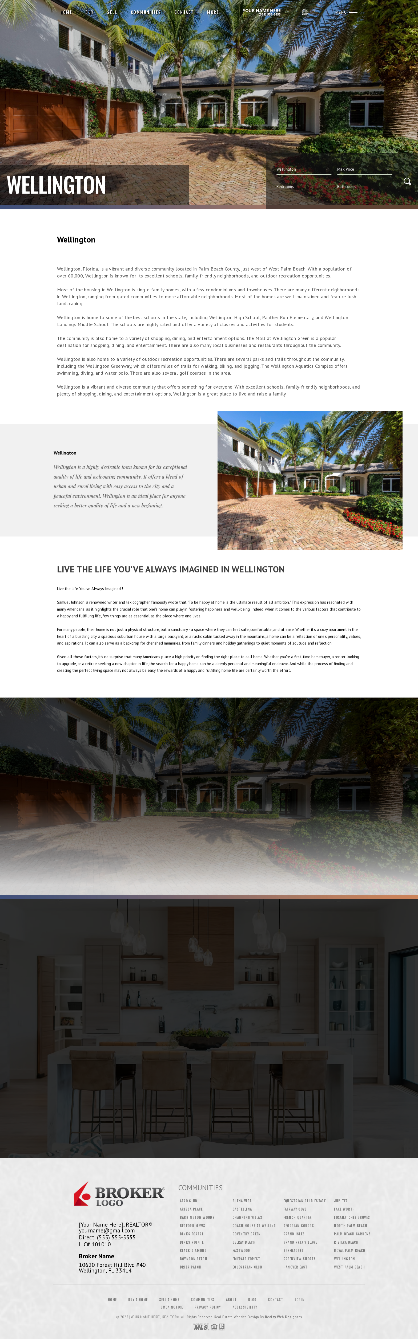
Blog (252, 1300)
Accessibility (245, 1307)
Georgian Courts (298, 1226)
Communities (146, 12)
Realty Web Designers (283, 1317)
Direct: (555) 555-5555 (107, 1237)
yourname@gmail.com (107, 1230)
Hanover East (295, 1267)
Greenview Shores (299, 1259)
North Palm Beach (350, 1226)
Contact (184, 12)
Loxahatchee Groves (352, 1217)
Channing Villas (247, 1217)
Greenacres (293, 1250)
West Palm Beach (349, 1267)
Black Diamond (193, 1250)
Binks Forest (192, 1234)
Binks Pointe (192, 1242)
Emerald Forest (246, 1259)
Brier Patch (191, 1267)
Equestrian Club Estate (304, 1201)
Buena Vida (242, 1201)
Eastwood (241, 1250)
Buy (90, 12)
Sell (112, 12)
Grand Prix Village (300, 1242)
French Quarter (297, 1217)
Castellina (242, 1209)
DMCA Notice (171, 1307)
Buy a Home (138, 1300)
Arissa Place (191, 1209)
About (231, 1300)
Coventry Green (246, 1234)
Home (67, 12)
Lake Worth (344, 1209)
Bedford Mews (193, 1226)
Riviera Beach (346, 1242)
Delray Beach (244, 1242)
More (213, 12)
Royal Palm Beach (349, 1250)
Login (300, 1300)
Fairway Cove (295, 1209)
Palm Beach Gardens (352, 1234)
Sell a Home (169, 1300)
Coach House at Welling (254, 1226)
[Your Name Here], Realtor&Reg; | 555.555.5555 (262, 12)
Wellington (344, 1259)
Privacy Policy (208, 1307)
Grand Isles (294, 1234)
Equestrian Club (247, 1267)
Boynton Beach (193, 1259)
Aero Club (189, 1201)
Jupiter (341, 1201)
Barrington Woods (197, 1217)
